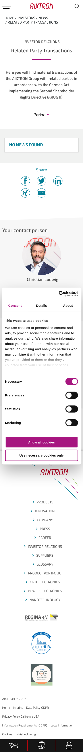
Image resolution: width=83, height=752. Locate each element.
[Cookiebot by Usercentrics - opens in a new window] (59, 294)
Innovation (45, 511)
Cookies (7, 734)
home (9, 17)
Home (6, 707)
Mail (41, 193)
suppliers (44, 555)
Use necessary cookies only (41, 455)
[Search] (77, 6)
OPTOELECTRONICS (45, 582)
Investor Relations (45, 546)
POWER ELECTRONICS (45, 591)
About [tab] (68, 305)
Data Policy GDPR (37, 707)
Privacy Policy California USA (20, 716)
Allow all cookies (41, 442)
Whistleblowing (26, 734)
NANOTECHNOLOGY (44, 599)
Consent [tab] (15, 305)
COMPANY (45, 519)
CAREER (45, 537)
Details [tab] (41, 305)
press (45, 528)
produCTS (45, 502)
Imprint (18, 707)
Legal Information (61, 725)
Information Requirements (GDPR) (24, 725)
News (43, 17)
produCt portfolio (45, 573)
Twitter (41, 181)
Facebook (25, 181)
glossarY (45, 564)
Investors (26, 17)
